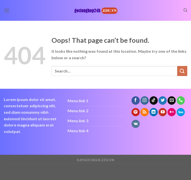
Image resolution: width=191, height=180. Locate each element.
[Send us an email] (172, 100)
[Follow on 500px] (181, 112)
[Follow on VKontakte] (136, 124)
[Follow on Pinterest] (136, 112)
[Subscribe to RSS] (144, 112)
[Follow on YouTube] (162, 112)
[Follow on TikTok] (154, 100)
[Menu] (7, 10)
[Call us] (181, 100)
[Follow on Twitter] (162, 100)
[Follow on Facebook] (136, 100)
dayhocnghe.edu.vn (95, 160)
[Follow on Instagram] (144, 100)
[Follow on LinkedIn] (154, 112)
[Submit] (182, 71)
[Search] (185, 10)
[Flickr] (172, 112)
